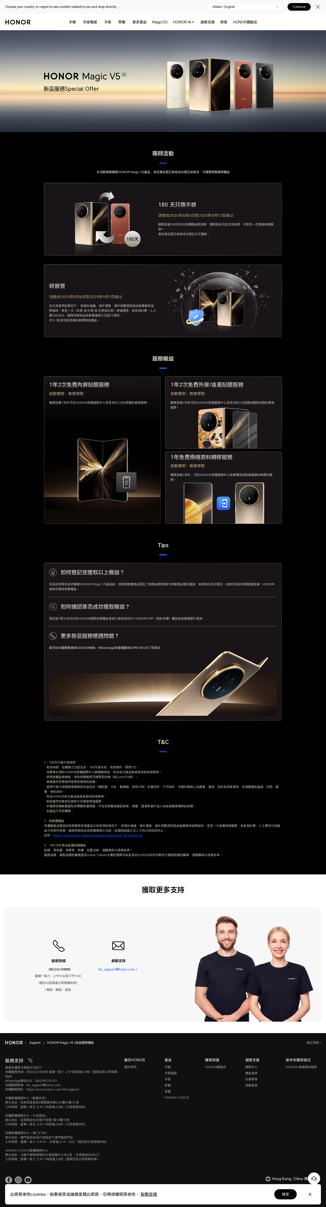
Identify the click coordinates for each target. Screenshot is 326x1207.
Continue (299, 7)
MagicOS (160, 22)
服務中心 (251, 1067)
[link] (8, 1180)
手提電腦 (90, 22)
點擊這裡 (149, 1194)
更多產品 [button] (139, 22)
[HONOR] (17, 1043)
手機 (72, 22)
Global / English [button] (223, 7)
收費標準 (251, 1079)
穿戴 (121, 22)
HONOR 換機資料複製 (301, 1067)
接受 (285, 1194)
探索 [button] (223, 22)
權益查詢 (251, 1073)
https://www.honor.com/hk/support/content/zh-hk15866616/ (98, 835)
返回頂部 (313, 1043)
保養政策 (251, 1085)
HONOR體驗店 (245, 22)
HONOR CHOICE (177, 1097)
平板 (107, 22)
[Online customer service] (314, 1178)
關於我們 (130, 1067)
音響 (168, 1091)
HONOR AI (184, 22)
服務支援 (207, 22)
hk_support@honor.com (117, 969)
